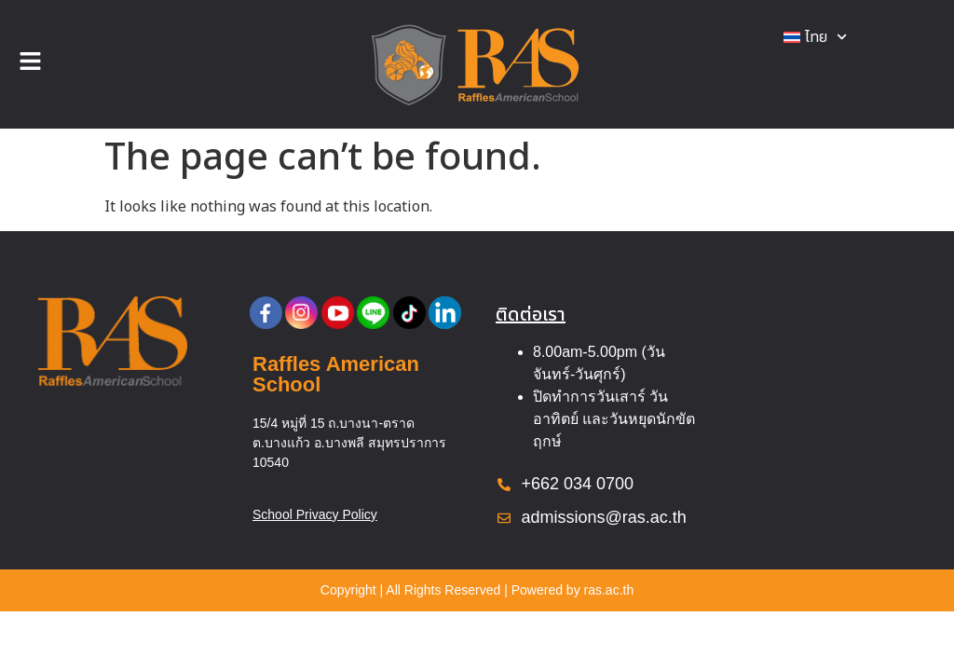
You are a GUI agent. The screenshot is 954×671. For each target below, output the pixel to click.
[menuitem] (815, 37)
